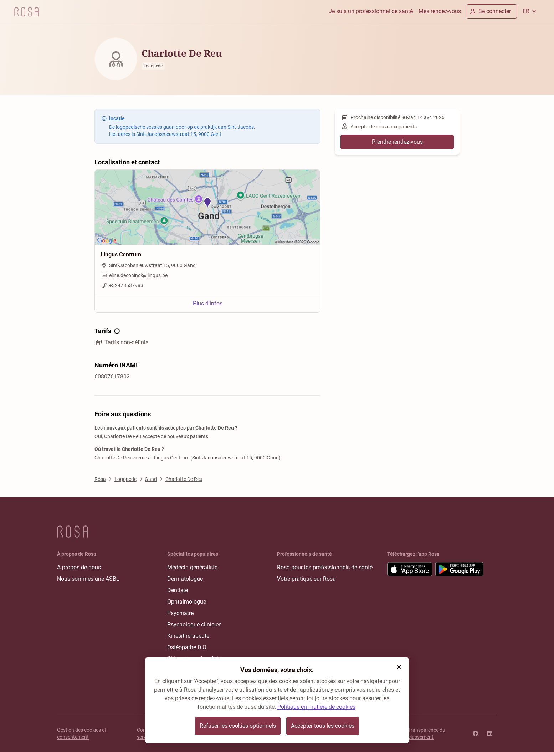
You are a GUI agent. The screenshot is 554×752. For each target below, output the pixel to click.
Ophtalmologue (186, 601)
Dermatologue (185, 578)
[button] (399, 667)
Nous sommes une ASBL (88, 578)
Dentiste (177, 590)
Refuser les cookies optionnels (238, 725)
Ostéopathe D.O (186, 647)
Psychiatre (180, 613)
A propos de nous (79, 567)
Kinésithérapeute (188, 635)
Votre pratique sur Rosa (306, 578)
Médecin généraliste (192, 567)
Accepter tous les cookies (322, 725)
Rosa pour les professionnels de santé (325, 567)
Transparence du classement (426, 733)
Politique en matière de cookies (316, 706)
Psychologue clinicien (194, 624)
